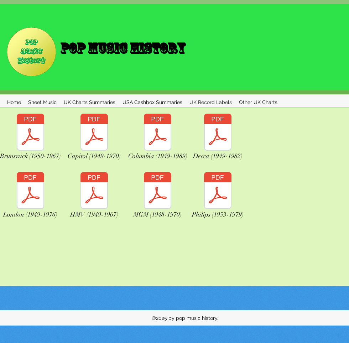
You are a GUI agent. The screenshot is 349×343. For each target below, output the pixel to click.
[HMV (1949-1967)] (94, 197)
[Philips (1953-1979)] (217, 197)
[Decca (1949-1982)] (217, 138)
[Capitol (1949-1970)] (94, 138)
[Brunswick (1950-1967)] (30, 138)
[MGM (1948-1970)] (157, 197)
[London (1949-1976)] (30, 197)
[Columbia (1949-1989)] (158, 138)
